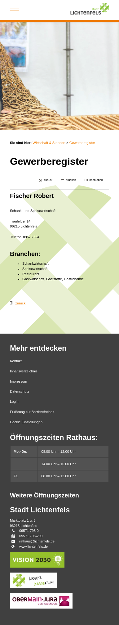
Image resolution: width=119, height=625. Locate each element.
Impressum (18, 381)
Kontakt (16, 361)
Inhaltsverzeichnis (23, 371)
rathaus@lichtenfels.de (37, 541)
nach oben (96, 180)
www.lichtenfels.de (33, 546)
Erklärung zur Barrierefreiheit (32, 412)
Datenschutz (19, 391)
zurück (48, 180)
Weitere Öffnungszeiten (44, 495)
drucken (71, 180)
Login (14, 401)
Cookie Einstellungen (26, 422)
